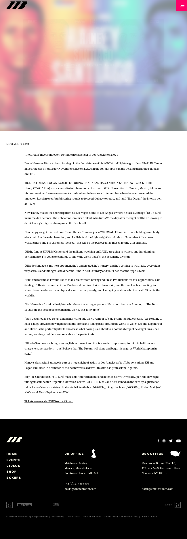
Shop (11, 471)
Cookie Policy (73, 516)
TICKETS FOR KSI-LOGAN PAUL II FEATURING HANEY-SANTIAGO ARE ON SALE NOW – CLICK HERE (88, 183)
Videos (13, 466)
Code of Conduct (149, 516)
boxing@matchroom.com (80, 489)
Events (13, 460)
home (11, 454)
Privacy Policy (57, 516)
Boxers (13, 477)
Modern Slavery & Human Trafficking (121, 516)
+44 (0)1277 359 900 (76, 483)
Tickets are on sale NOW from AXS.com (48, 401)
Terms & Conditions (91, 516)
